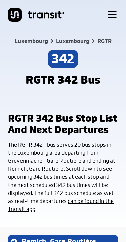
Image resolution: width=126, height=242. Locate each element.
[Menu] (112, 15)
